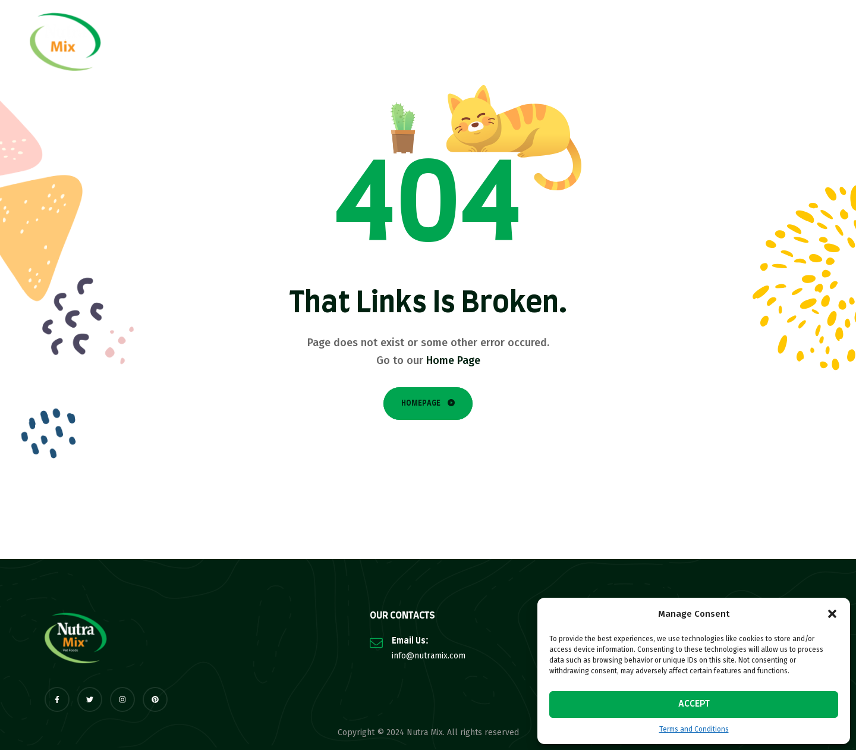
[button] (832, 614)
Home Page (453, 360)
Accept (694, 703)
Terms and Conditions (694, 729)
